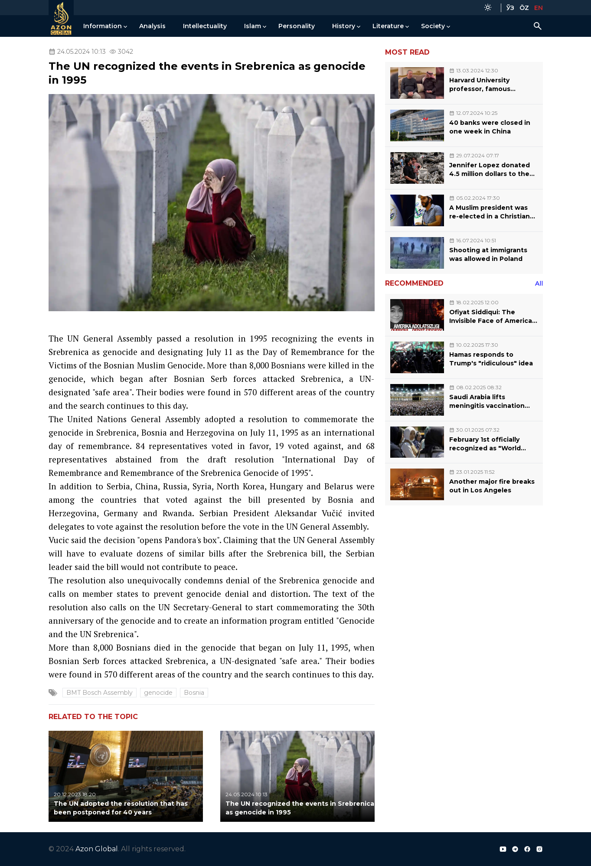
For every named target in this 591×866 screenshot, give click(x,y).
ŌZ (524, 8)
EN (538, 8)
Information (102, 26)
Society (433, 26)
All (539, 283)
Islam (252, 26)
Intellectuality (205, 26)
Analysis (152, 26)
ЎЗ (510, 8)
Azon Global (96, 849)
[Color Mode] (487, 7)
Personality (296, 26)
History (343, 26)
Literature (388, 26)
